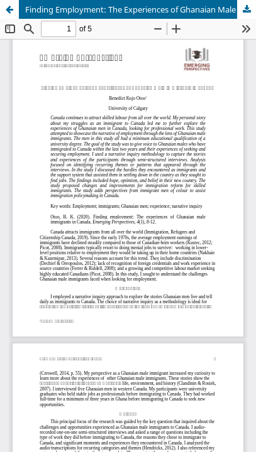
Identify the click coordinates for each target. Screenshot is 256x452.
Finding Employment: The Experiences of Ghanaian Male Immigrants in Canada (140, 9)
